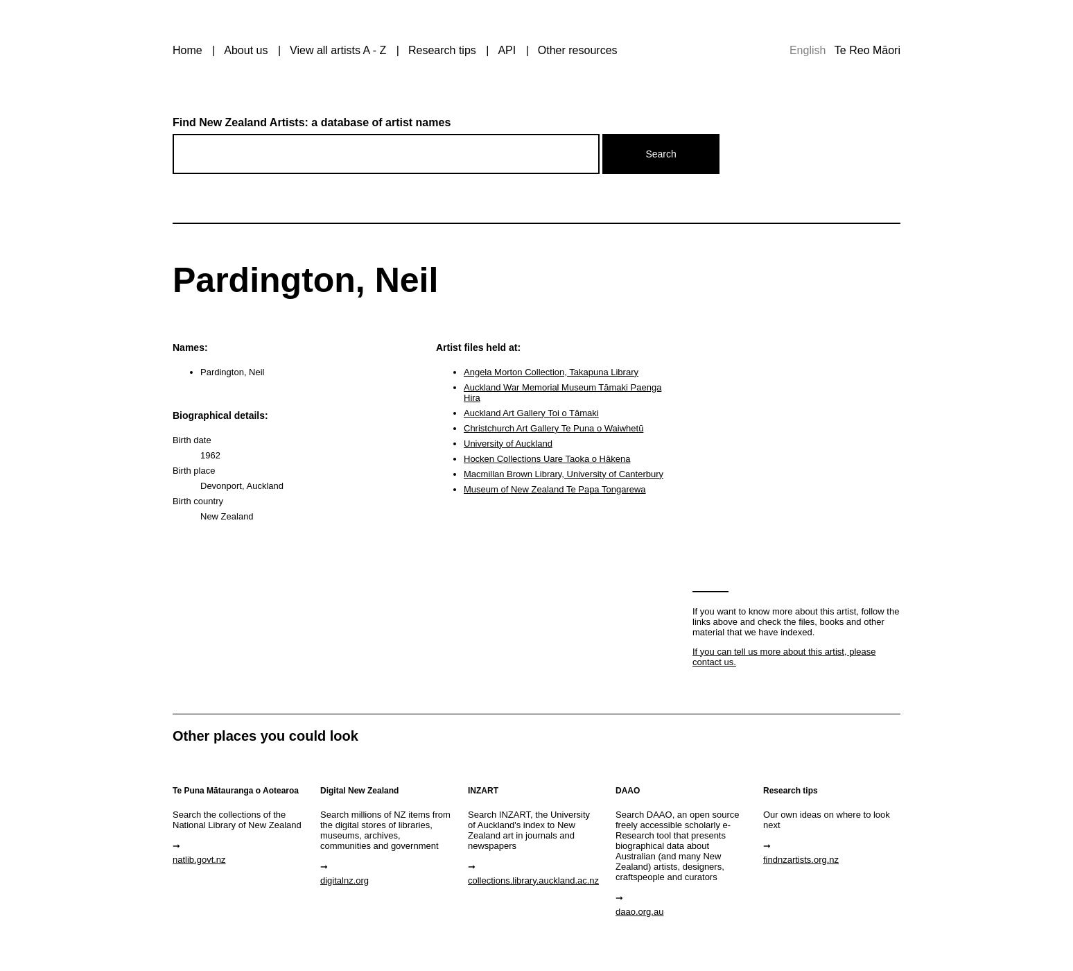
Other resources (578, 50)
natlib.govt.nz (199, 859)
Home (187, 50)
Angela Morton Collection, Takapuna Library (551, 372)
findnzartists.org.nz (801, 859)
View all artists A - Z (338, 50)
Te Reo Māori (867, 50)
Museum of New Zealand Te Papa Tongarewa (555, 489)
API (507, 50)
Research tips (442, 50)
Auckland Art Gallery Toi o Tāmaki (531, 413)
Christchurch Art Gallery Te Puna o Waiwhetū (553, 428)
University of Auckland (508, 443)
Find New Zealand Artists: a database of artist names (312, 122)
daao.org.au (639, 911)
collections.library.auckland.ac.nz (533, 880)
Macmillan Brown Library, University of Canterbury (563, 474)
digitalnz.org (344, 880)
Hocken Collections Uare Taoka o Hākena (547, 459)
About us (246, 50)
